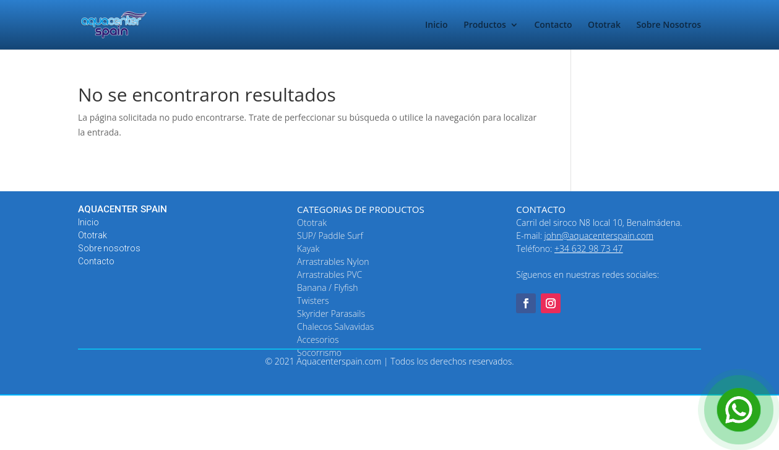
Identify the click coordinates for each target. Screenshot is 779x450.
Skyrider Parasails (331, 313)
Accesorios (317, 339)
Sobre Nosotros (669, 25)
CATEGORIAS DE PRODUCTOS (360, 209)
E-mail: (584, 235)
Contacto (553, 25)
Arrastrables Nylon (333, 261)
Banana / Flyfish (327, 287)
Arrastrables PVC (329, 274)
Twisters (313, 300)
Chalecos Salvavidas (335, 326)
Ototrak (604, 25)
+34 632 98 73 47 (588, 248)
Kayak (308, 248)
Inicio (436, 25)
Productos (484, 25)
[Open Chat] (738, 409)
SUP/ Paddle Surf (330, 235)
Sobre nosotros (109, 248)
